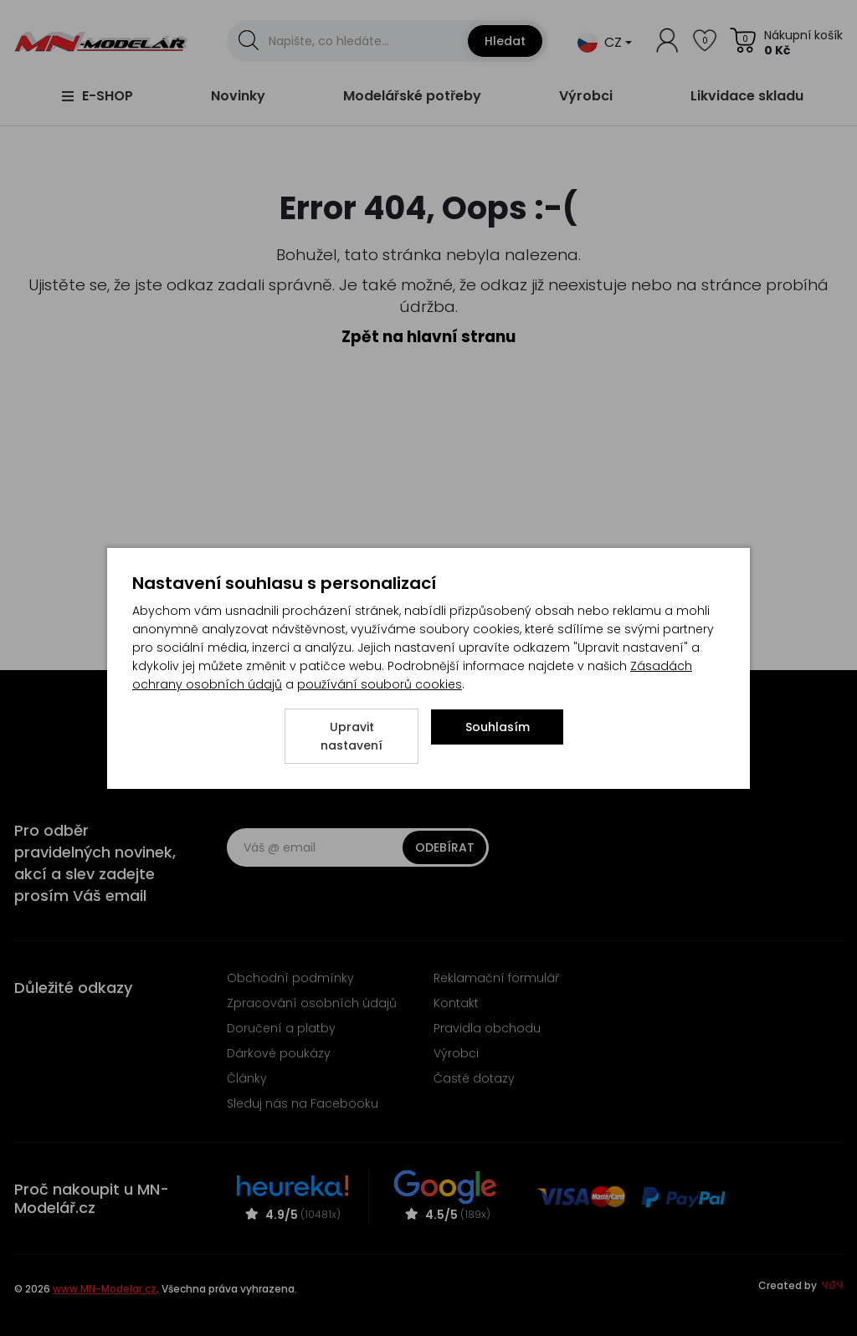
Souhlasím (497, 727)
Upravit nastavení (351, 736)
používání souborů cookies (379, 684)
